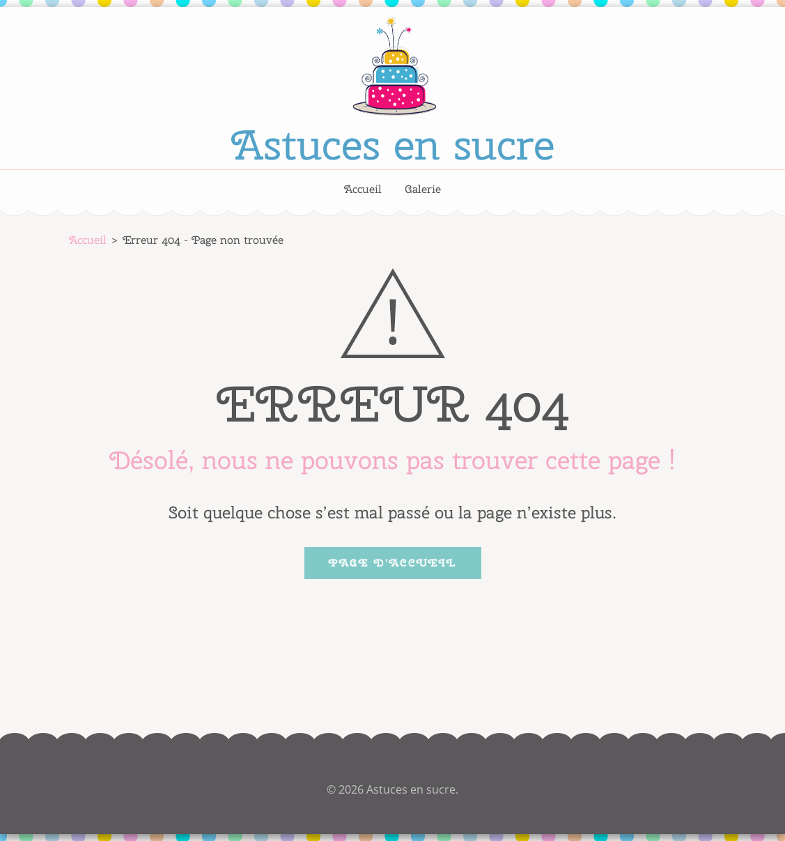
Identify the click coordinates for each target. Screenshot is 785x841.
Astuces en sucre (392, 144)
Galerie (423, 189)
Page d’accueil (393, 563)
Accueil (363, 189)
